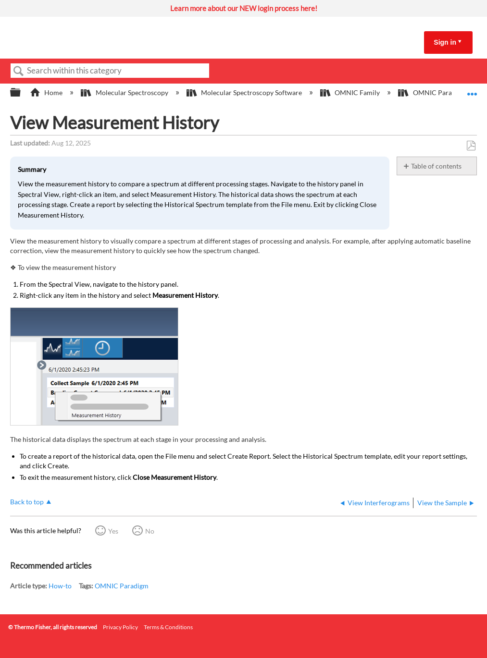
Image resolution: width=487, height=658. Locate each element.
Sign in (445, 42)
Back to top (27, 502)
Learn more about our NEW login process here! (243, 8)
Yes (113, 531)
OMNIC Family (350, 92)
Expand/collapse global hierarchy (22, 92)
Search (18, 71)
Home (47, 92)
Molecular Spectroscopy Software (245, 92)
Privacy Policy (120, 627)
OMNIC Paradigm (122, 586)
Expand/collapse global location (472, 90)
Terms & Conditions (168, 627)
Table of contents (436, 166)
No (149, 531)
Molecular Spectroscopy (125, 92)
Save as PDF (470, 146)
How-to (60, 586)
